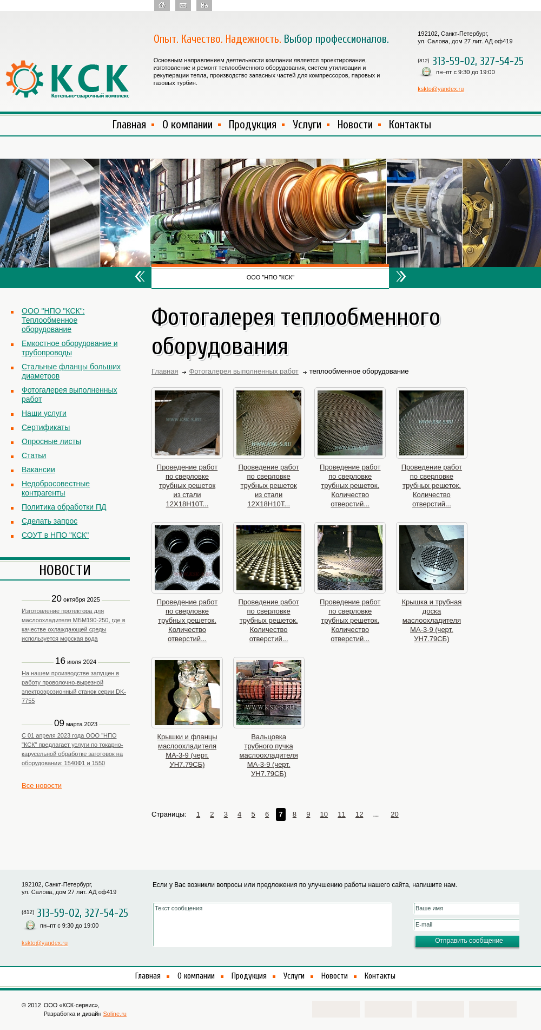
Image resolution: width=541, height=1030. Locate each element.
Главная (129, 124)
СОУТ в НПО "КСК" (55, 535)
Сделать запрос (49, 521)
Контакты (410, 124)
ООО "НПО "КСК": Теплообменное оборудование (53, 320)
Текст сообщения (272, 924)
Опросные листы (51, 441)
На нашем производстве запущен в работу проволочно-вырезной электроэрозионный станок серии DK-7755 (74, 687)
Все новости (42, 785)
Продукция (252, 124)
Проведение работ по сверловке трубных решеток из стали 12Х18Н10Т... (187, 485)
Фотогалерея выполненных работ (69, 394)
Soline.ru (115, 1014)
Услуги (307, 124)
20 (394, 814)
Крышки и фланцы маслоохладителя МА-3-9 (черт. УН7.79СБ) (187, 750)
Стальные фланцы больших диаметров (71, 371)
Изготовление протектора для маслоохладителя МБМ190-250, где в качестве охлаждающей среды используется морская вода (74, 625)
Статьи (34, 455)
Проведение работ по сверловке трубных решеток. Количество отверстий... (350, 485)
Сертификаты (46, 427)
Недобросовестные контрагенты (56, 488)
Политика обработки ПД (64, 507)
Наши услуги (44, 413)
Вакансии (38, 469)
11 (341, 814)
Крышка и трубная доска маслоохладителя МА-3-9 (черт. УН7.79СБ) (431, 620)
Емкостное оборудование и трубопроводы (69, 348)
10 (324, 814)
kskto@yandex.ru (441, 89)
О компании (187, 124)
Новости (355, 124)
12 (359, 814)
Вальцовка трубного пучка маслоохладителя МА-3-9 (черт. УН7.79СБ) (269, 755)
